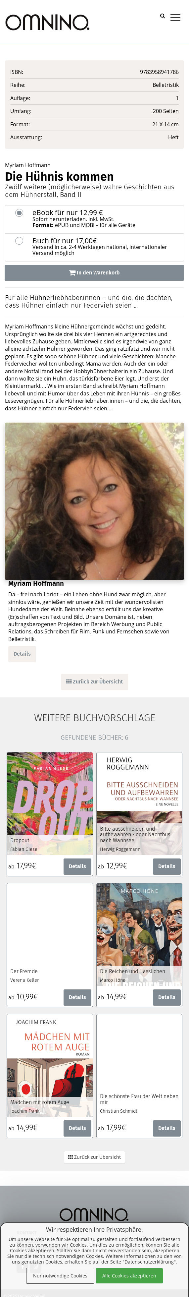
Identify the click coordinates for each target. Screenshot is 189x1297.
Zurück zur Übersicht (94, 681)
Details (22, 654)
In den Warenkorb (94, 272)
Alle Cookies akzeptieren (129, 1275)
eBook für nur (105, 218)
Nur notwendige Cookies (60, 1275)
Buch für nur (105, 246)
